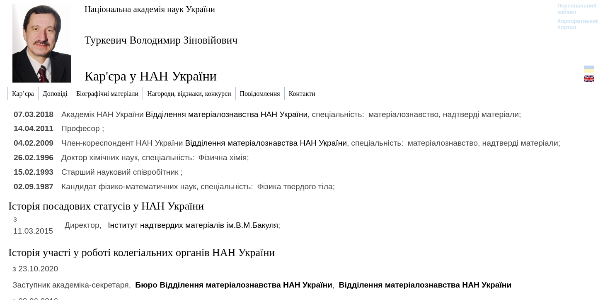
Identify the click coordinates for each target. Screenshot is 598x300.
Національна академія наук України (150, 9)
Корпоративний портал (572, 24)
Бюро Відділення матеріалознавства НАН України (233, 284)
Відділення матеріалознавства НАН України (227, 114)
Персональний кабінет (572, 8)
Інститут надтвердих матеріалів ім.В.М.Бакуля (193, 225)
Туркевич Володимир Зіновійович (161, 40)
